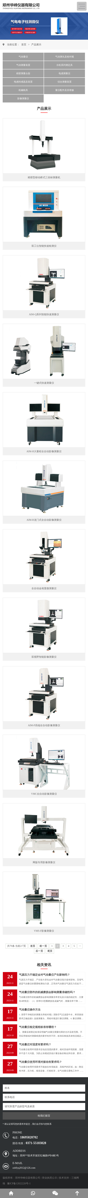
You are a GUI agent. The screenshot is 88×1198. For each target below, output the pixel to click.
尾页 (49, 951)
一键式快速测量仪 (44, 383)
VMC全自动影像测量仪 (44, 794)
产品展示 (36, 44)
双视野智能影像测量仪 (44, 657)
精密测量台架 (23, 73)
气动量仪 (23, 56)
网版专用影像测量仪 (44, 862)
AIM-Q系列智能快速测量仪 (44, 314)
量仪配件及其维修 (64, 90)
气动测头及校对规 (64, 56)
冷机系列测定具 (64, 65)
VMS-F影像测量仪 (44, 931)
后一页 (39, 951)
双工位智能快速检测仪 (44, 246)
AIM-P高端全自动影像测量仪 (44, 725)
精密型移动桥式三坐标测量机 (44, 177)
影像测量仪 (23, 98)
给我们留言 (44, 1115)
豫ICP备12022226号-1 (19, 1183)
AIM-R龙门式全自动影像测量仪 (43, 520)
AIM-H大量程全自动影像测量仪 (44, 451)
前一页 (43, 946)
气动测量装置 (23, 65)
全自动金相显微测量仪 (44, 588)
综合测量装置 (65, 81)
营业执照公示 (49, 1177)
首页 (23, 44)
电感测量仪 (64, 73)
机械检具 (23, 90)
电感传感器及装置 (23, 81)
